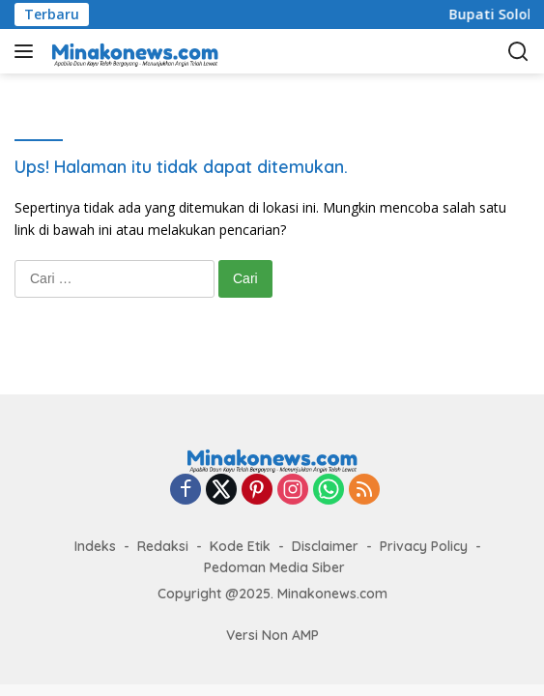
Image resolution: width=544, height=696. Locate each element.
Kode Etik (240, 546)
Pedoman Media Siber (274, 567)
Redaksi (162, 546)
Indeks (95, 546)
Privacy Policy (424, 546)
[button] (27, 51)
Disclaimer (325, 546)
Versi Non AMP (272, 635)
